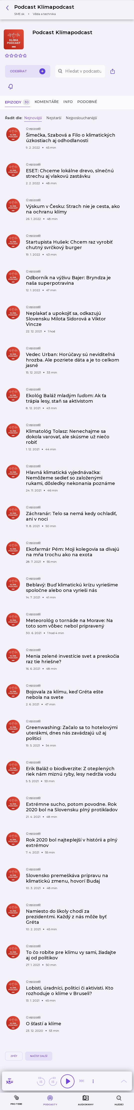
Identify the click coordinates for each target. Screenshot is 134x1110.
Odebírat (27, 71)
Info (68, 101)
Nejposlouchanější (81, 118)
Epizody (17, 102)
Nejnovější (33, 118)
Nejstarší (53, 118)
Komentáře (47, 101)
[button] (41, 9)
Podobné (87, 101)
